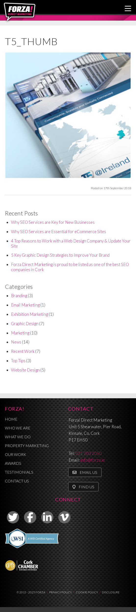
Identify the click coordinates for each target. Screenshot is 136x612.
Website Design (25, 370)
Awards (13, 463)
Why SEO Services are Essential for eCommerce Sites (58, 231)
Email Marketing (25, 304)
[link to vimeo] (64, 517)
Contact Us (17, 481)
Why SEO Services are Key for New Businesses (53, 222)
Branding (19, 295)
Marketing (20, 332)
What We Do (18, 436)
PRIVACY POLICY (60, 592)
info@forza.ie (92, 460)
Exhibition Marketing (29, 314)
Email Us (85, 472)
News (16, 342)
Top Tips (18, 360)
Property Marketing (27, 445)
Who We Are (17, 428)
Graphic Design (24, 323)
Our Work (15, 454)
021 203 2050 (88, 453)
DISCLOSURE (111, 592)
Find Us (83, 486)
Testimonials (19, 472)
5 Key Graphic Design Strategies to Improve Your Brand (60, 255)
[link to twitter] (13, 517)
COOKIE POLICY (87, 592)
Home (11, 419)
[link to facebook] (30, 517)
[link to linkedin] (47, 517)
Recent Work (23, 351)
